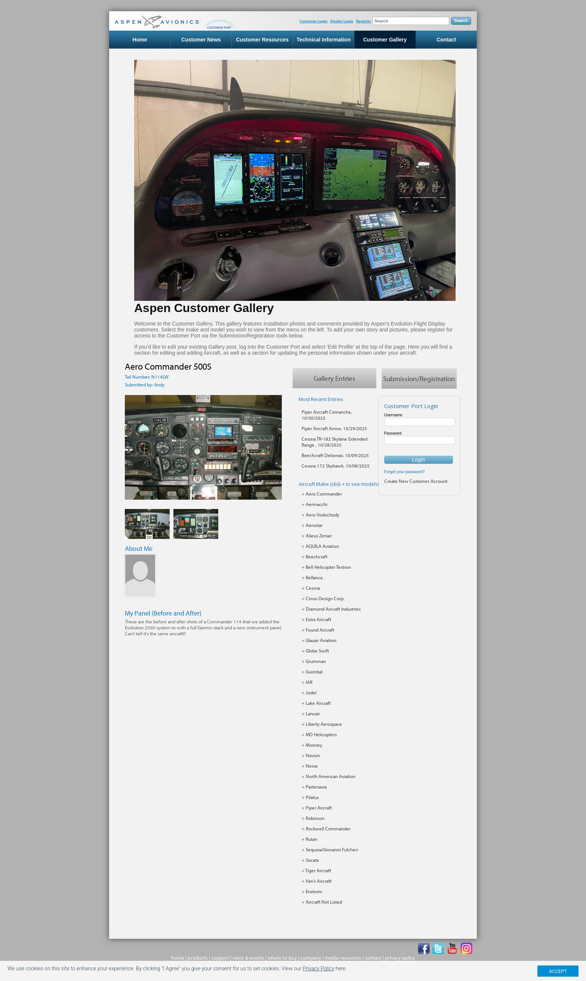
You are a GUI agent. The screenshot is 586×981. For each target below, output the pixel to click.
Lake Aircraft (318, 703)
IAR (309, 682)
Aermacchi (316, 504)
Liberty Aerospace (324, 724)
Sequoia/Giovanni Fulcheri (332, 849)
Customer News (201, 40)
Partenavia (316, 787)
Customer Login (313, 21)
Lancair (313, 713)
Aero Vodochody (322, 515)
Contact (446, 40)
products (198, 957)
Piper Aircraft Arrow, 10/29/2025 (334, 428)
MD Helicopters (321, 734)
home (177, 957)
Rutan (311, 839)
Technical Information (324, 40)
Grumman (316, 661)
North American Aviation (330, 776)
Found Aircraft (320, 630)
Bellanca (314, 577)
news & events (248, 957)
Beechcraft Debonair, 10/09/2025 (335, 455)
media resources (343, 957)
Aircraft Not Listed (324, 902)
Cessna (313, 588)
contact (373, 957)
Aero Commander (324, 494)
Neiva (311, 766)
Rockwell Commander (328, 829)
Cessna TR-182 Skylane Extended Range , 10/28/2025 (334, 442)
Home (140, 40)
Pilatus (312, 797)
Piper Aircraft (319, 808)
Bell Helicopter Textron (328, 567)
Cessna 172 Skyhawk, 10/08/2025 (336, 466)
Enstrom (314, 891)
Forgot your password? (404, 471)
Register (363, 21)
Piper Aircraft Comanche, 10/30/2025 (327, 415)
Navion (313, 755)
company (310, 957)
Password (393, 433)
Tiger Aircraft (318, 870)
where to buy (282, 957)
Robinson (315, 818)
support (220, 957)
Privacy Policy (318, 973)
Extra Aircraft (318, 619)
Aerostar (314, 525)
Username (393, 415)
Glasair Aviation (321, 640)
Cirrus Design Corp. (325, 598)
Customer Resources (262, 40)
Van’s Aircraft (318, 881)
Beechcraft (316, 556)
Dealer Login (341, 21)
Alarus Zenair (319, 536)
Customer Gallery (385, 40)
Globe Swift (317, 651)
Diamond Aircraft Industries (333, 609)
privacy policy (400, 957)
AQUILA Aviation (322, 546)
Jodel (311, 692)
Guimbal (314, 672)
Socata (312, 860)
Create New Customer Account (415, 481)
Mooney (314, 745)
